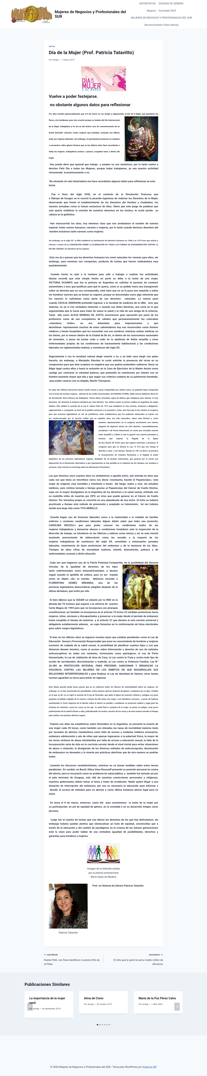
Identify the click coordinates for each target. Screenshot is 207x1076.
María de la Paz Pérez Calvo (157, 998)
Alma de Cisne (93, 998)
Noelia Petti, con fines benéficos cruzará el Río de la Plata (72, 959)
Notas (52, 46)
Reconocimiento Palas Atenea (161, 24)
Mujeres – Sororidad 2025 (161, 10)
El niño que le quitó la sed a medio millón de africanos (134, 959)
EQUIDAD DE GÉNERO (171, 3)
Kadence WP (149, 1066)
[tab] (97, 1024)
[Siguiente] (177, 1007)
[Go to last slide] (30, 1007)
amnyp (55, 59)
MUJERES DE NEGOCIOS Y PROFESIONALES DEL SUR (161, 17)
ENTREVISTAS (147, 3)
